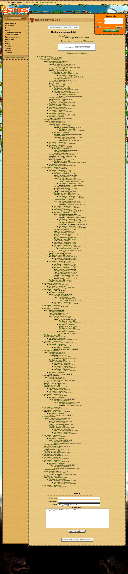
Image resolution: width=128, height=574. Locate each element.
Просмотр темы (54, 27)
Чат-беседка (9, 26)
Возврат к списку (73, 27)
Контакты (8, 53)
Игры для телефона (12, 37)
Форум (31, 2)
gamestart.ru (22, 2)
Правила (8, 50)
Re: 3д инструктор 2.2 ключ (64, 233)
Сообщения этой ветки (77, 53)
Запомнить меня (105, 27)
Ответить (63, 27)
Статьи (7, 30)
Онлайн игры (9, 39)
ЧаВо (6, 41)
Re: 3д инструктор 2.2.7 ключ (65, 193)
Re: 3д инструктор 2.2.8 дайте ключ (62, 155)
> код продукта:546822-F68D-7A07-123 (77, 518)
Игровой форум (10, 23)
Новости (8, 28)
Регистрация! (111, 31)
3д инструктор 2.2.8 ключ (63, 200)
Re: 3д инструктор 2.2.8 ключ (55, 167)
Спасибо (8, 46)
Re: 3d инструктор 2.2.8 (57, 420)
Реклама (8, 48)
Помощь (8, 44)
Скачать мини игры (12, 35)
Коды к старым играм (13, 32)
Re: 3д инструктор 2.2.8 (52, 59)
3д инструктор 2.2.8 (78, 41)
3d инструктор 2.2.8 (51, 417)
